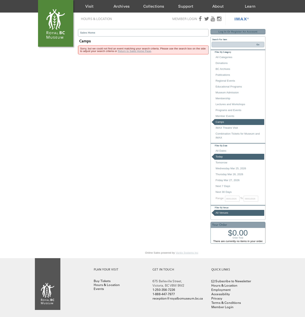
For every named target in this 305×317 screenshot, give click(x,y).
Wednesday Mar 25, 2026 (231, 168)
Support (185, 6)
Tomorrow (221, 162)
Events (99, 289)
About (218, 6)
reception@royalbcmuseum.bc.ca (177, 298)
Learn (250, 6)
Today (219, 156)
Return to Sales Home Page (134, 51)
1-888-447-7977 (163, 294)
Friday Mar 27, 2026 (228, 180)
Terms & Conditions (226, 303)
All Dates (221, 150)
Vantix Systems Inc (187, 252)
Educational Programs (229, 86)
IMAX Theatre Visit (227, 127)
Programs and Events (228, 110)
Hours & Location (96, 19)
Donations (222, 63)
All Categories (224, 57)
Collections (153, 6)
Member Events (225, 116)
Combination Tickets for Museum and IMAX (238, 135)
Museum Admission (227, 92)
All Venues (222, 212)
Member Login (184, 19)
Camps (220, 121)
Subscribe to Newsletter (233, 281)
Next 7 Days (223, 186)
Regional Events (225, 80)
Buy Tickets (102, 281)
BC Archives (223, 68)
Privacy (216, 298)
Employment (221, 290)
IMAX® (241, 18)
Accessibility (220, 294)
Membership (223, 98)
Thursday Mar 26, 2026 (229, 174)
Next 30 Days (224, 191)
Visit (89, 6)
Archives (121, 6)
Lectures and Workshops (230, 104)
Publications (223, 74)
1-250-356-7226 (163, 290)
